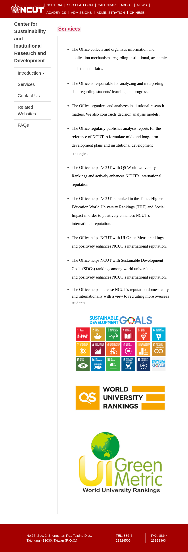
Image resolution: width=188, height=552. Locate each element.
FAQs (23, 125)
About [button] (126, 5)
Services (26, 84)
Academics (56, 12)
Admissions (81, 12)
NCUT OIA (54, 5)
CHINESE (137, 12)
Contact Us (29, 95)
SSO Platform (80, 5)
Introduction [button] (31, 73)
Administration (111, 12)
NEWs (142, 5)
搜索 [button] (171, 5)
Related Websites (27, 110)
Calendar (107, 5)
